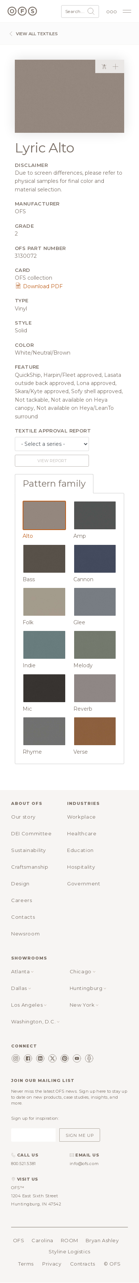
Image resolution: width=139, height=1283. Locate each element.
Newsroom (25, 934)
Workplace (81, 817)
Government (83, 883)
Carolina (42, 1240)
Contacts (23, 917)
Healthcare (82, 833)
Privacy (51, 1264)
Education (80, 850)
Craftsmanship (29, 867)
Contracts (82, 1264)
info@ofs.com (84, 1163)
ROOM (69, 1240)
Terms (26, 1264)
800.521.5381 (23, 1163)
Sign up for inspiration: (35, 1118)
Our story (23, 817)
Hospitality (81, 867)
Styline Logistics (69, 1251)
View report (52, 460)
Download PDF (39, 286)
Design (20, 883)
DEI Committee (31, 833)
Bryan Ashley (102, 1240)
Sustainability (28, 850)
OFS (18, 1240)
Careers (21, 900)
